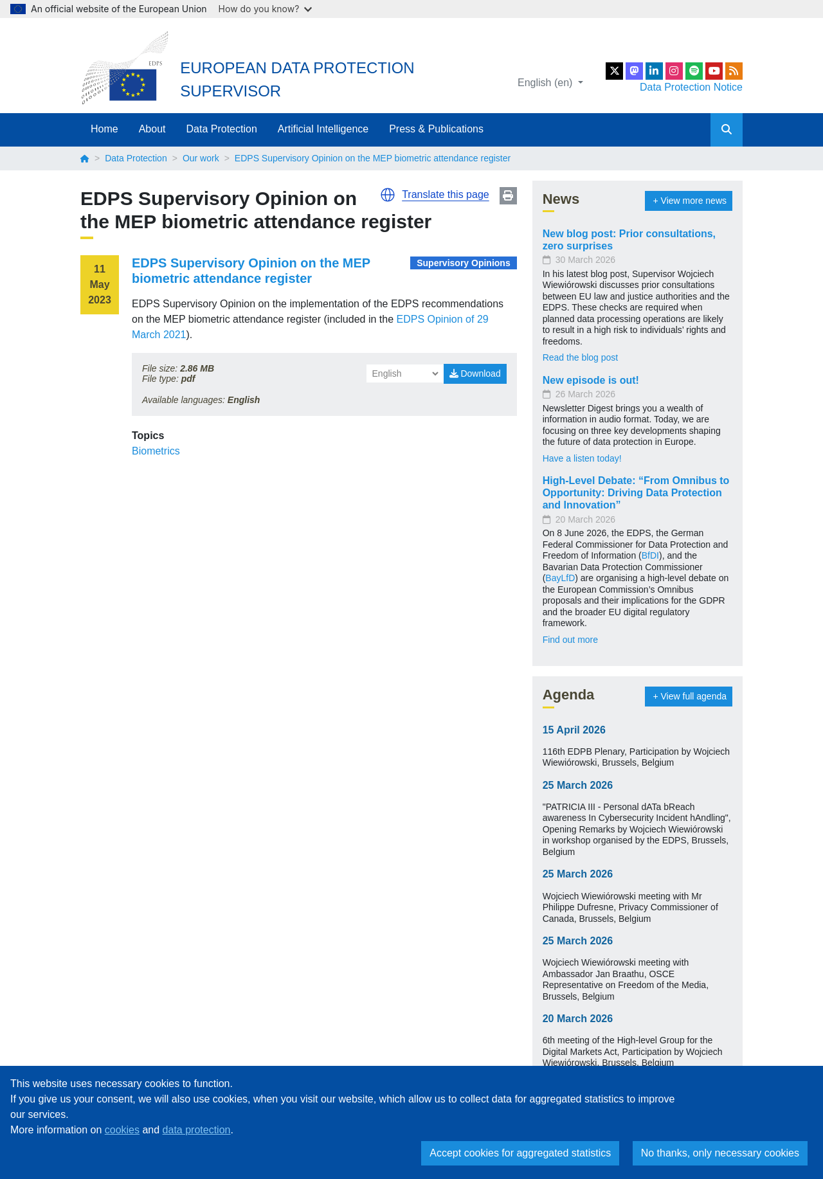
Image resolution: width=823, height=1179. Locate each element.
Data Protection (221, 128)
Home (104, 128)
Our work (201, 158)
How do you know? (265, 8)
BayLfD (560, 578)
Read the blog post (581, 357)
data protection (197, 1129)
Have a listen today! (582, 458)
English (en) (546, 82)
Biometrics (156, 451)
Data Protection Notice (691, 87)
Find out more (570, 639)
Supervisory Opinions (463, 263)
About (152, 128)
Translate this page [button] (445, 194)
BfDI (650, 555)
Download (475, 373)
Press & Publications (436, 128)
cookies (122, 1129)
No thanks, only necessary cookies (720, 1153)
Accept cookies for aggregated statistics (520, 1153)
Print (508, 195)
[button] (387, 195)
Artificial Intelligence (323, 128)
